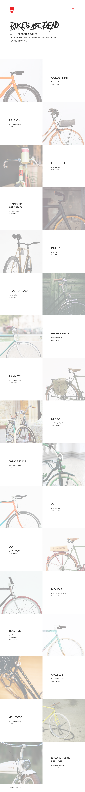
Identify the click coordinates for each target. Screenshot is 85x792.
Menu (73, 8)
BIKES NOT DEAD (70, 788)
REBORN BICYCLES (15, 788)
